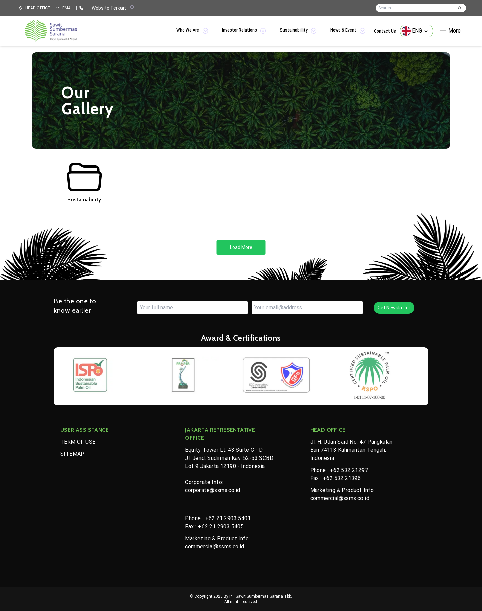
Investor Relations (244, 30)
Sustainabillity (298, 30)
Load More (241, 247)
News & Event (348, 30)
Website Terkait (113, 8)
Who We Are (192, 30)
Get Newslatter (394, 307)
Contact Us (385, 31)
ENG (415, 31)
